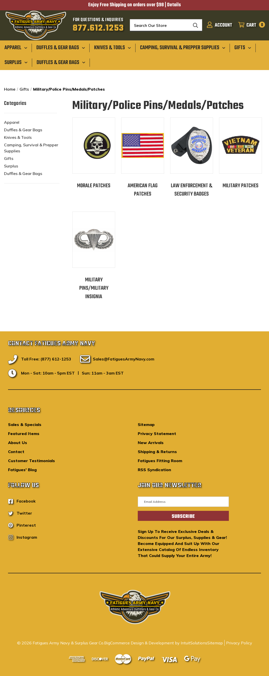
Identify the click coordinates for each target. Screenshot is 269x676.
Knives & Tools (18, 137)
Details (174, 5)
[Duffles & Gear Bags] (61, 47)
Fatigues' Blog (22, 469)
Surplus (11, 165)
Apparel (11, 122)
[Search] (195, 25)
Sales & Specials (24, 424)
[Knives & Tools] (113, 47)
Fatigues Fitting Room (160, 460)
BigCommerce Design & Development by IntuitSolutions (155, 642)
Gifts (8, 158)
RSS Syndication (154, 469)
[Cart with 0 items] (250, 25)
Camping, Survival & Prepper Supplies (31, 147)
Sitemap (146, 424)
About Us (17, 442)
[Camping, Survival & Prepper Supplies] (183, 47)
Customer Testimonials (31, 460)
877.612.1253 (98, 28)
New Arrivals (151, 442)
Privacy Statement (157, 433)
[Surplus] (16, 62)
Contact (16, 451)
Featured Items (23, 433)
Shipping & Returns (157, 451)
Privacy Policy (239, 642)
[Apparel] (16, 47)
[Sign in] (219, 25)
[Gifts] (243, 47)
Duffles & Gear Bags (23, 129)
